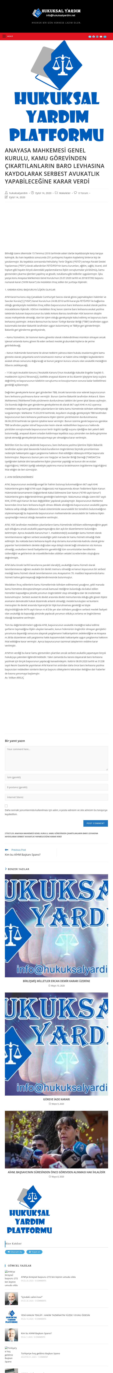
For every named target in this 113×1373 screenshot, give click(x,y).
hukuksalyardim (18, 193)
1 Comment (43, 1357)
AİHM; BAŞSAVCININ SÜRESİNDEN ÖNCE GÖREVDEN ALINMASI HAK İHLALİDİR (56, 1172)
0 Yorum (83, 193)
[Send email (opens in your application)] (104, 37)
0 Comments (40, 1281)
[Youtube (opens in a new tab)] (101, 37)
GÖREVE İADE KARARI (56, 1099)
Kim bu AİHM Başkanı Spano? (36, 1333)
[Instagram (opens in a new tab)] (97, 37)
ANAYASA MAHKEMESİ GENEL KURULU (31, 833)
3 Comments (40, 1301)
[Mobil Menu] (7, 36)
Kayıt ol (34, 1251)
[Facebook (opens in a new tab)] (93, 37)
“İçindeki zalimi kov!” (32, 1297)
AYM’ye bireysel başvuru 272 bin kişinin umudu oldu (48, 1276)
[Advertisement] (56, 228)
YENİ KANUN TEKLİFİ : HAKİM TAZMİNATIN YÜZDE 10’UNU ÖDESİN (55, 1315)
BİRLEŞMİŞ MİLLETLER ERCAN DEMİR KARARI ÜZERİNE (56, 981)
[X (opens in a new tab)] (89, 37)
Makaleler (64, 193)
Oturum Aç (15, 1251)
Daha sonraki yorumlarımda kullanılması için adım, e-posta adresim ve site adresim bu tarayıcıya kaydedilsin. (56, 812)
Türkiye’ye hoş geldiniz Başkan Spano (40, 1353)
